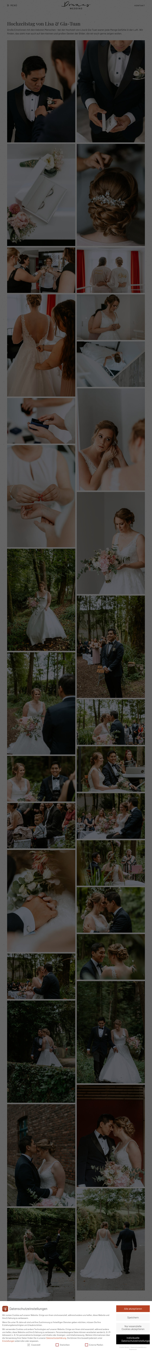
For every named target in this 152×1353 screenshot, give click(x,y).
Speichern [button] (133, 1317)
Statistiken (63, 1344)
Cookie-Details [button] (124, 1347)
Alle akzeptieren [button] (133, 1308)
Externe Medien (94, 1344)
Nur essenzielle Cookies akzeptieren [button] (133, 1327)
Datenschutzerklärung (56, 1338)
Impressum (133, 1349)
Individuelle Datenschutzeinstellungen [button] (135, 1339)
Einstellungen (8, 1341)
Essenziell (33, 1344)
